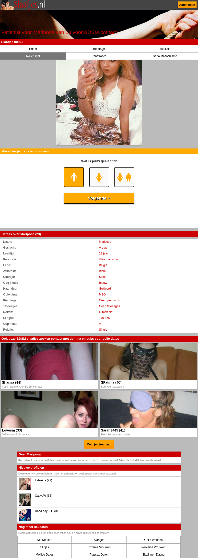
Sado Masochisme (165, 56)
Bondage (99, 49)
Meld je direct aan (99, 444)
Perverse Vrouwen (153, 547)
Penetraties (99, 56)
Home (33, 49)
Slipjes (44, 547)
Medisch (165, 49)
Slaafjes (99, 540)
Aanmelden (187, 5)
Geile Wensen (153, 540)
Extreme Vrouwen (99, 547)
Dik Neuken (44, 540)
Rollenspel (33, 56)
